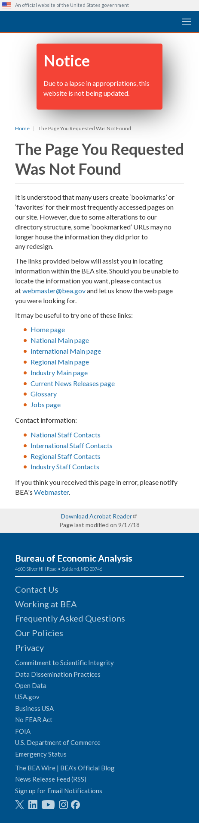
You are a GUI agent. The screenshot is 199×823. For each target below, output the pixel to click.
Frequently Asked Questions (70, 618)
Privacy (29, 647)
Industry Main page (59, 372)
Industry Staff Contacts (65, 466)
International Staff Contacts (72, 445)
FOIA (23, 731)
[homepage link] (66, 21)
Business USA (34, 708)
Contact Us (36, 589)
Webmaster (51, 492)
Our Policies (39, 633)
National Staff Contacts (66, 434)
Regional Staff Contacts (66, 456)
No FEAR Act (33, 719)
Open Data (30, 685)
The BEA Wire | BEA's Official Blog (65, 768)
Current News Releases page (73, 383)
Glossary (44, 394)
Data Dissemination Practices (58, 674)
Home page (48, 329)
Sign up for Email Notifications (58, 791)
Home (22, 128)
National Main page (60, 340)
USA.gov (27, 696)
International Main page (66, 351)
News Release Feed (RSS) (50, 779)
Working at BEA (46, 604)
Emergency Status (41, 754)
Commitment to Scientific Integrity (64, 662)
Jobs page (46, 404)
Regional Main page (60, 362)
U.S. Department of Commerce (58, 742)
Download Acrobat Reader (96, 516)
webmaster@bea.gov (54, 290)
